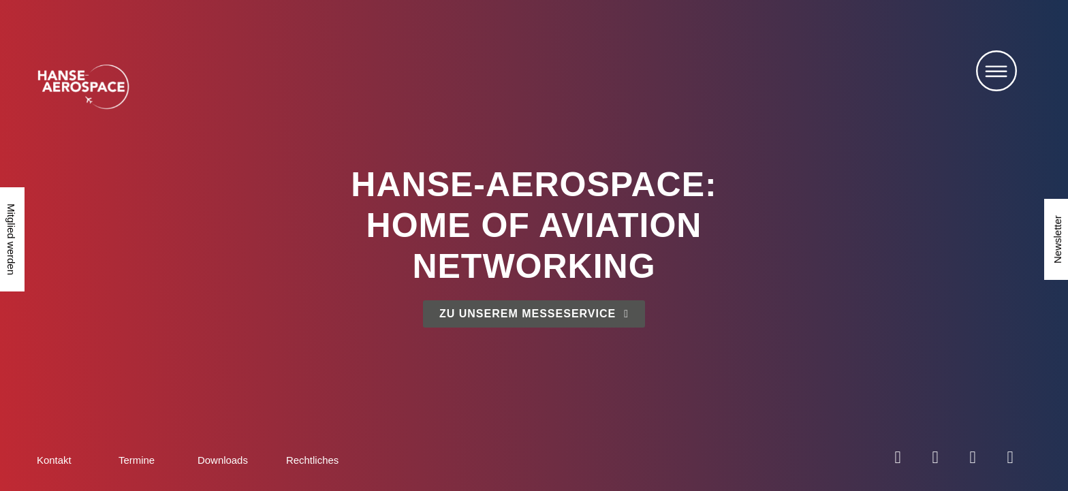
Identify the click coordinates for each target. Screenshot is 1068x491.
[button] (996, 74)
